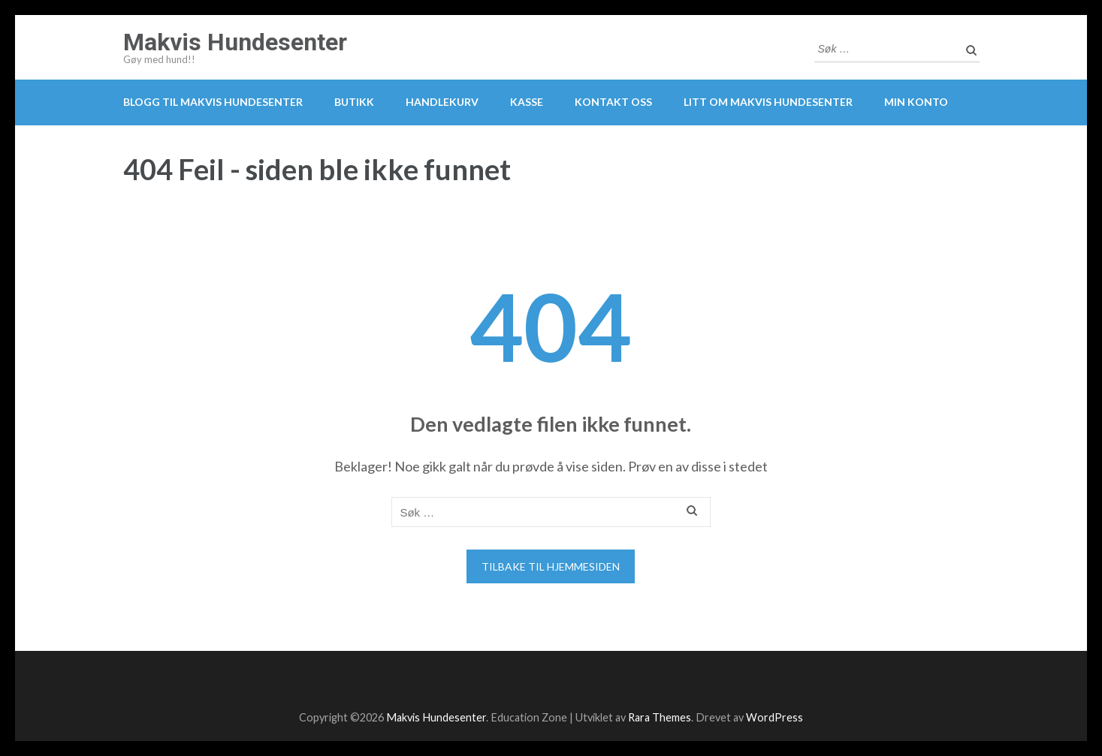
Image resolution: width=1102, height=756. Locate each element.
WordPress (774, 717)
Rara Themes (659, 717)
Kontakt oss (613, 101)
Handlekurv (442, 101)
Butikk (354, 101)
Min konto (916, 101)
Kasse (526, 101)
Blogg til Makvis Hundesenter (213, 101)
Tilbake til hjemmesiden (551, 566)
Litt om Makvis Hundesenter (768, 101)
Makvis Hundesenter (235, 42)
